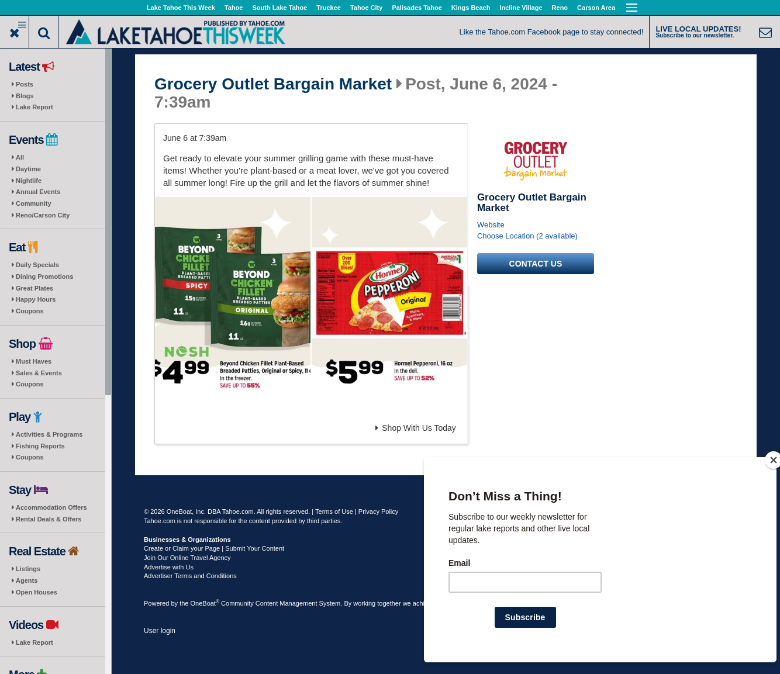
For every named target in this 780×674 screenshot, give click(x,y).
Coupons (30, 310)
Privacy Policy (378, 511)
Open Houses (36, 592)
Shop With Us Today (415, 428)
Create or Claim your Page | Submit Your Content (214, 548)
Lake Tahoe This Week (181, 7)
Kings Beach (471, 7)
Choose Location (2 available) (527, 235)
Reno (560, 7)
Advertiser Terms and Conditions (190, 575)
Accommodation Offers (51, 507)
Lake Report (34, 106)
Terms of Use (334, 511)
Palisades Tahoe (416, 7)
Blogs (25, 95)
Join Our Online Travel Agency (187, 557)
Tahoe (234, 7)
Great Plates (34, 288)
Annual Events (38, 191)
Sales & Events (39, 372)
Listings (28, 568)
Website (491, 224)
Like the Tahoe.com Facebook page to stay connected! (552, 31)
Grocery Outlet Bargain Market (273, 84)
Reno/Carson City (43, 215)
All (20, 157)
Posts (24, 84)
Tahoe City (366, 7)
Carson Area (596, 7)
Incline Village (520, 7)
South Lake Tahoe (279, 7)
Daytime (28, 168)
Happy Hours (36, 299)
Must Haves (33, 361)
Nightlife (29, 180)
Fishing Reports (40, 446)
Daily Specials (37, 264)
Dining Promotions (44, 276)
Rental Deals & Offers (48, 519)
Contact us (535, 263)
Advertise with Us (169, 567)
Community (33, 203)
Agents (26, 580)
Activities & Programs (49, 434)
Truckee (328, 7)
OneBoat (205, 603)
